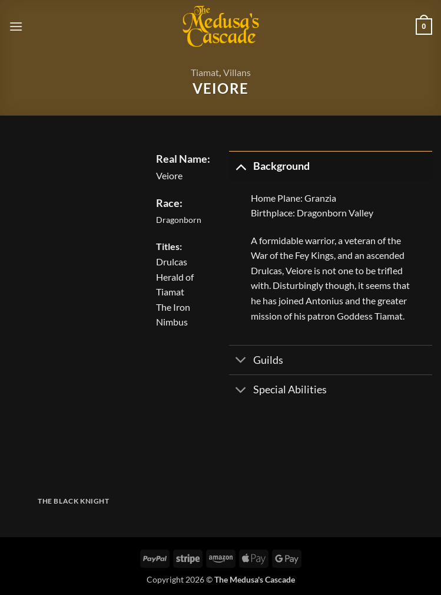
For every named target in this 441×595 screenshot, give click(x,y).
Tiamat (205, 72)
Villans (237, 72)
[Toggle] (240, 166)
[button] (16, 26)
